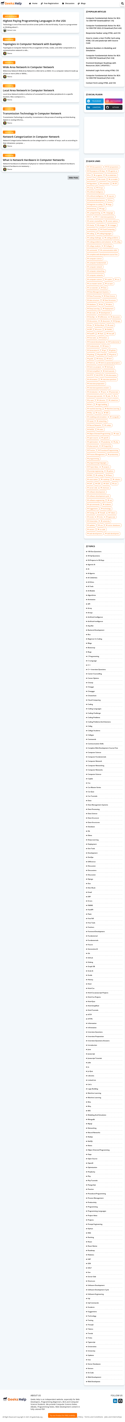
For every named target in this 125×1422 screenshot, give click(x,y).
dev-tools (92, 313)
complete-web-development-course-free (103, 254)
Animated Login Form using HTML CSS (102, 70)
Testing (91, 513)
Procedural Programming (109, 450)
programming (94, 458)
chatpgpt (113, 225)
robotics (117, 479)
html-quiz (110, 367)
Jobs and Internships (113, 1417)
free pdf (111, 333)
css (118, 279)
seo (115, 484)
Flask (101, 333)
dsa (90, 325)
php (116, 442)
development (105, 313)
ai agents (99, 175)
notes (101, 429)
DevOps (92, 317)
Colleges (109, 246)
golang (91, 354)
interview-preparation (96, 383)
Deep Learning (94, 308)
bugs (103, 208)
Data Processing (95, 296)
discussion (116, 317)
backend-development (97, 200)
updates (92, 525)
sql (111, 500)
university (106, 521)
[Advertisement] (104, 135)
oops (117, 433)
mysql (91, 421)
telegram (96, 101)
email (111, 325)
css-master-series (95, 283)
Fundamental (114, 342)
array (91, 188)
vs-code (102, 529)
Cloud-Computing (108, 229)
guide (91, 358)
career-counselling (95, 221)
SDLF (107, 484)
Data (104, 288)
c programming (94, 213)
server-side (93, 488)
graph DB (102, 354)
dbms (110, 304)
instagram (115, 101)
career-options (113, 221)
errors (99, 329)
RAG (90, 475)
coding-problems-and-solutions (100, 242)
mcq (99, 413)
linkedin (97, 107)
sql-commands (94, 504)
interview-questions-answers (99, 388)
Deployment (109, 308)
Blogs (82, 3)
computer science (95, 258)
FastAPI (91, 333)
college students (95, 246)
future (106, 346)
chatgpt (102, 225)
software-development (97, 492)
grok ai (113, 354)
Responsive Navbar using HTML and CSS (103, 33)
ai (90, 175)
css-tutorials (93, 288)
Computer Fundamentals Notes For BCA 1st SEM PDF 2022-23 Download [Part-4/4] (104, 26)
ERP (90, 329)
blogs (110, 204)
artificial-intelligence (96, 196)
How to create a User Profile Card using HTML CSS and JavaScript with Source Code (103, 40)
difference (103, 317)
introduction (93, 392)
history (100, 358)
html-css (92, 363)
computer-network (95, 267)
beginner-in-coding (95, 204)
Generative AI (94, 350)
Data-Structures (110, 300)
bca (111, 200)
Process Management (97, 454)
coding (91, 233)
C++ (90, 217)
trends (91, 517)
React (110, 475)
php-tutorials (93, 446)
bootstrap (92, 208)
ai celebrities (112, 175)
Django (117, 321)
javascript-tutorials (95, 396)
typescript (111, 517)
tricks (101, 517)
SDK (98, 484)
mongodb (115, 417)
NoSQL (91, 429)
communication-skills (109, 250)
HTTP (91, 375)
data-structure (94, 300)
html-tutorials (109, 371)
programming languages (98, 463)
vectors (91, 529)
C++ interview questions (105, 217)
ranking (100, 475)
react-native (93, 479)
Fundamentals (94, 346)
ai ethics (92, 179)
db (102, 304)
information (112, 375)
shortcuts (105, 488)
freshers (104, 338)
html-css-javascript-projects (110, 363)
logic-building (102, 404)
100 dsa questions (95, 167)
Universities (93, 521)
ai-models (114, 179)
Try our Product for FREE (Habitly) (62, 1418)
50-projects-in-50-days (97, 171)
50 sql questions (113, 167)
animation (105, 183)
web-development (95, 534)
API (116, 183)
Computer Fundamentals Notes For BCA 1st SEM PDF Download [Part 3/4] (103, 56)
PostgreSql (107, 446)
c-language (109, 213)
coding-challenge (95, 238)
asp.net (111, 196)
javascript (114, 392)
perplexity (106, 442)
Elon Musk (100, 325)
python (111, 471)
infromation (93, 379)
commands (93, 250)
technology (107, 509)
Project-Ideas (93, 467)
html (110, 358)
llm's (91, 404)
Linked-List (114, 400)
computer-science (95, 279)
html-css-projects (95, 367)
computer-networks (96, 275)
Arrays (100, 188)
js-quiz (91, 400)
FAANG (109, 329)
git (105, 350)
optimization (93, 442)
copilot (109, 279)
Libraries (102, 400)
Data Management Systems (99, 292)
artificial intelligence (96, 192)
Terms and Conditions (93, 1417)
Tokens (112, 513)
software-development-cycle (99, 496)
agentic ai (113, 171)
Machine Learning (113, 408)
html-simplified (94, 371)
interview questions (109, 379)
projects (106, 467)
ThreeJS (102, 513)
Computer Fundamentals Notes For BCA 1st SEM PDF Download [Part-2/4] (103, 76)
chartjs (91, 225)
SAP (90, 484)
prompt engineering (96, 471)
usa (101, 525)
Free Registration (50, 3)
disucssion (106, 321)
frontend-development (97, 342)
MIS (107, 413)
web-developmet (113, 534)
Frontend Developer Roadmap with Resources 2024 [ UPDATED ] (101, 64)
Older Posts (73, 178)
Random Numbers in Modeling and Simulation (101, 49)
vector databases (114, 525)
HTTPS (100, 375)
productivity (114, 454)
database (92, 304)
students (108, 504)
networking (102, 421)
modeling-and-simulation (98, 417)
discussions (93, 321)
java (104, 392)
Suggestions (93, 509)
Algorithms (93, 183)
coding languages (105, 233)
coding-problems (112, 238)
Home (33, 3)
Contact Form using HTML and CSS (101, 83)
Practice (92, 450)
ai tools (102, 179)
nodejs (108, 425)
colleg (118, 242)
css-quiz (110, 283)
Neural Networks (95, 425)
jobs (109, 396)
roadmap (106, 479)
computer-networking (96, 271)
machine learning (95, 408)
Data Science (110, 296)
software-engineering (96, 500)
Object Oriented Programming (99, 433)
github (115, 107)
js (116, 396)
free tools (92, 338)
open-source (93, 438)
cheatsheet (93, 229)
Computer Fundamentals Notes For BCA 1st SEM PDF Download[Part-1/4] (103, 19)
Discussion (68, 3)
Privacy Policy (77, 1417)
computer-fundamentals (97, 263)
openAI (105, 438)
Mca (90, 413)
